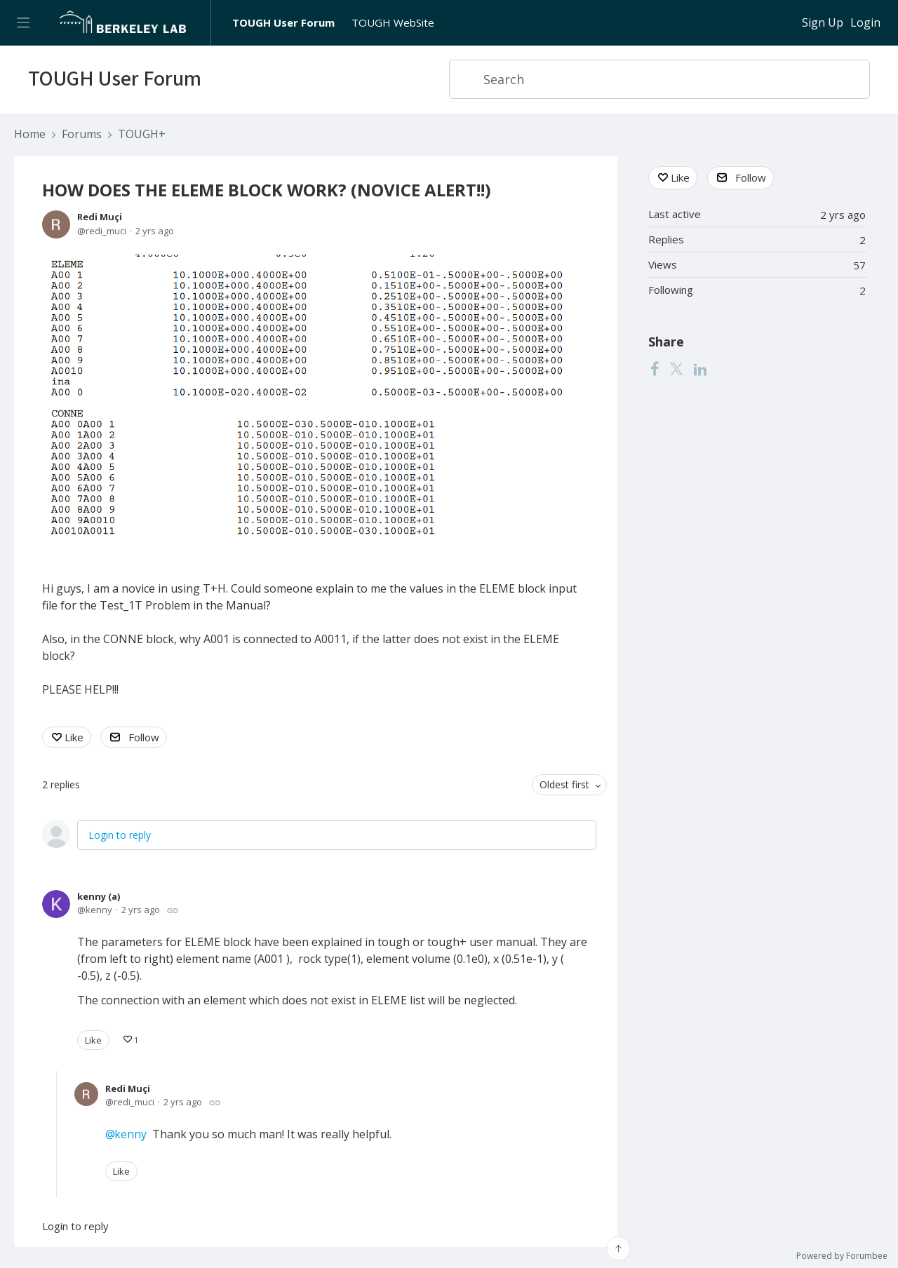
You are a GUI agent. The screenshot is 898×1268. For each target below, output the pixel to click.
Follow (143, 737)
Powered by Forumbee (841, 1256)
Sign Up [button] (822, 23)
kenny (130, 1134)
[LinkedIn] (700, 368)
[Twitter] (676, 368)
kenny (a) (98, 896)
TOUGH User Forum (283, 22)
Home (30, 135)
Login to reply (119, 835)
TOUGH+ (142, 135)
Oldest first (564, 784)
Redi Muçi (99, 216)
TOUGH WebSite (392, 22)
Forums (82, 135)
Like (74, 737)
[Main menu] (22, 22)
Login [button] (865, 23)
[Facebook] (654, 368)
